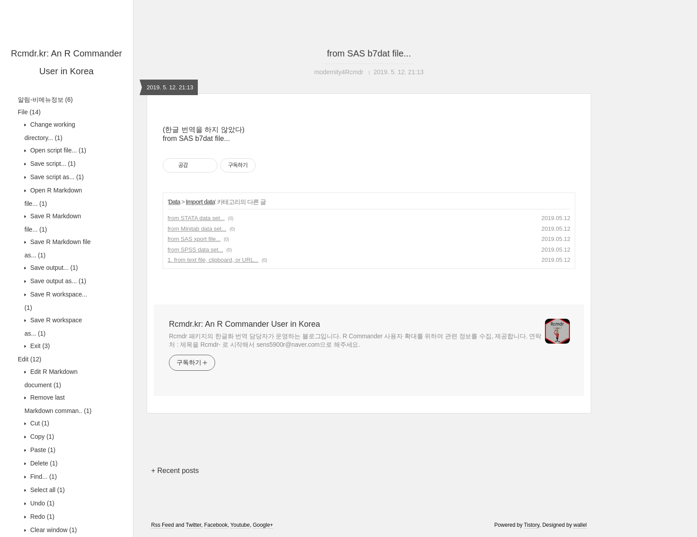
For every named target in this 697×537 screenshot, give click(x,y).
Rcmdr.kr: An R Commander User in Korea (244, 324)
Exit (39, 345)
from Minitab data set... (197, 228)
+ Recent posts (175, 470)
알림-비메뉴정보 (45, 99)
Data (174, 201)
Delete (42, 463)
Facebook (216, 525)
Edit (29, 359)
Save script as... (56, 176)
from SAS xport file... (194, 239)
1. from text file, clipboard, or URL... (213, 259)
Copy (41, 436)
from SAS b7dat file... (369, 53)
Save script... (52, 163)
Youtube (240, 525)
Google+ (263, 525)
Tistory (532, 525)
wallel (580, 525)
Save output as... (57, 281)
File (29, 112)
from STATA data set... (196, 218)
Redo (41, 516)
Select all (46, 489)
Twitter (193, 525)
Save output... (53, 267)
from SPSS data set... (195, 249)
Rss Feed (162, 525)
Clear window (52, 529)
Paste (42, 449)
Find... (42, 476)
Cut (38, 423)
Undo (41, 503)
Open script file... (57, 150)
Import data (200, 201)
